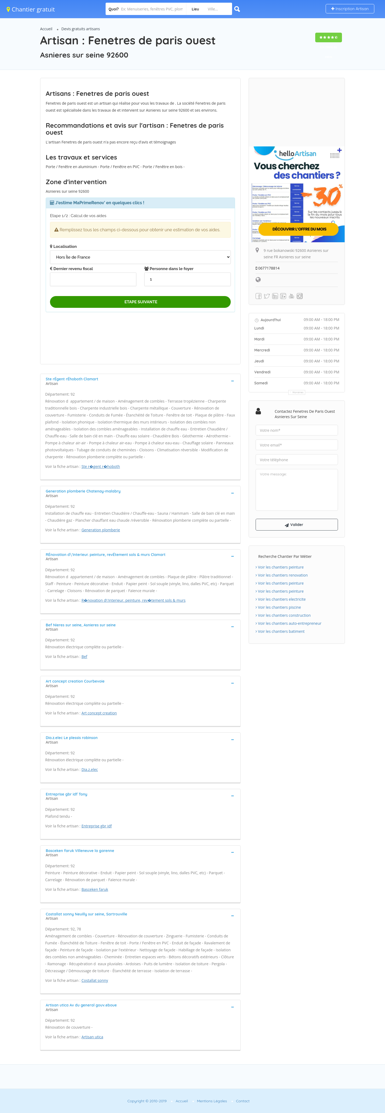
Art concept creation (99, 713)
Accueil (46, 28)
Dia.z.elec (90, 769)
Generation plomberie (101, 529)
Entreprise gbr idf (97, 825)
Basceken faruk (95, 889)
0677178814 (268, 268)
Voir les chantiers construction (283, 615)
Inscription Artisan (350, 8)
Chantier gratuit (31, 9)
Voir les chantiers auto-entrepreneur (288, 623)
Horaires (298, 392)
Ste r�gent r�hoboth (101, 466)
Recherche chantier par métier (285, 556)
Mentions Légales (212, 1101)
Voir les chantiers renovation (282, 575)
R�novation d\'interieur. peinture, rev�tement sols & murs (134, 600)
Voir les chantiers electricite (281, 599)
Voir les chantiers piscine (278, 607)
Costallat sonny (95, 980)
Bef (84, 656)
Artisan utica (92, 1036)
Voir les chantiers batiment (280, 631)
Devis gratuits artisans (80, 28)
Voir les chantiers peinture (280, 567)
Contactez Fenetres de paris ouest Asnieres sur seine (305, 414)
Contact (243, 1101)
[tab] (140, 381)
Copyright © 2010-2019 (147, 1101)
